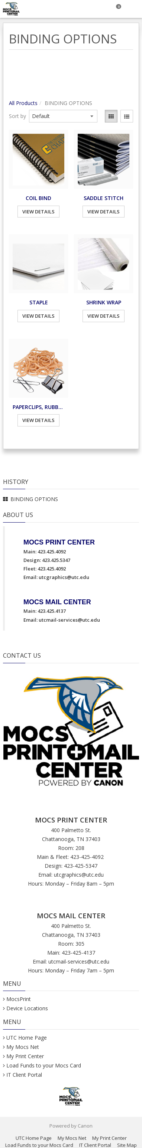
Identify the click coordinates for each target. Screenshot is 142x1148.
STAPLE (38, 302)
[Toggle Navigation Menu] (133, 9)
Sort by (17, 116)
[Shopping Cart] (116, 9)
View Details (38, 211)
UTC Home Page (26, 1037)
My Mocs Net (22, 1046)
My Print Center (25, 1056)
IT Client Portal (24, 1074)
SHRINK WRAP (103, 302)
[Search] (98, 9)
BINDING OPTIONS (34, 499)
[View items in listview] (126, 116)
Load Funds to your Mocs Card (43, 1065)
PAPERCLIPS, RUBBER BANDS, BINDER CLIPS (38, 407)
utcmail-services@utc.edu (69, 619)
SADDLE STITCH (103, 198)
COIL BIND (38, 198)
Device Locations (27, 1008)
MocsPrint (18, 999)
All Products (23, 103)
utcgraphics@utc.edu (64, 577)
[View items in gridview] (111, 116)
